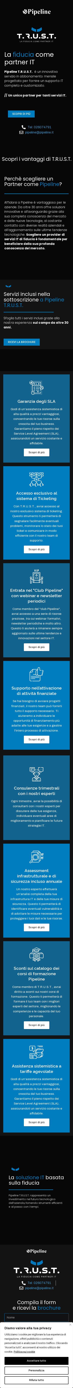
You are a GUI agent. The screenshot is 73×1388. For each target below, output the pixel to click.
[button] (21, 113)
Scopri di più (37, 452)
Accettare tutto (36, 1360)
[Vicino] (70, 1324)
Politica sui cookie (24, 1351)
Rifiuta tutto (36, 1380)
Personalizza (36, 1370)
